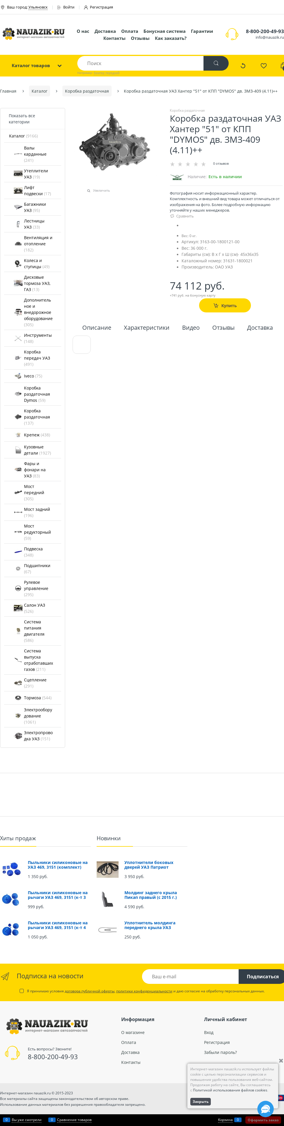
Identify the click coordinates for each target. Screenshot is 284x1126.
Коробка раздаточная (187, 110)
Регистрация (98, 7)
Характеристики (147, 328)
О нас (83, 31)
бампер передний (106, 73)
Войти (65, 7)
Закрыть (200, 1101)
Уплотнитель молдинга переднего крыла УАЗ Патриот (149, 927)
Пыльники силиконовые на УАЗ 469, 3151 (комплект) (58, 865)
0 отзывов (221, 163)
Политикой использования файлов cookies (230, 1090)
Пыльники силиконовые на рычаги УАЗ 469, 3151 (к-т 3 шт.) (58, 897)
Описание (96, 328)
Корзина (225, 1119)
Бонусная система (164, 31)
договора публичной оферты (89, 991)
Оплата (129, 31)
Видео (191, 328)
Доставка (105, 31)
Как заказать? (171, 38)
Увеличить (101, 190)
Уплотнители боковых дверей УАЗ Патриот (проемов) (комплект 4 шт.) (154, 867)
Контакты (114, 38)
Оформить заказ (263, 1120)
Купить (229, 305)
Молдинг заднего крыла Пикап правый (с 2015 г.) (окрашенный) (150, 897)
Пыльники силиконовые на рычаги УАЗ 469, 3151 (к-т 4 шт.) (58, 927)
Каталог (23, 136)
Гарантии (202, 31)
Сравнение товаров (74, 1119)
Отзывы (140, 38)
